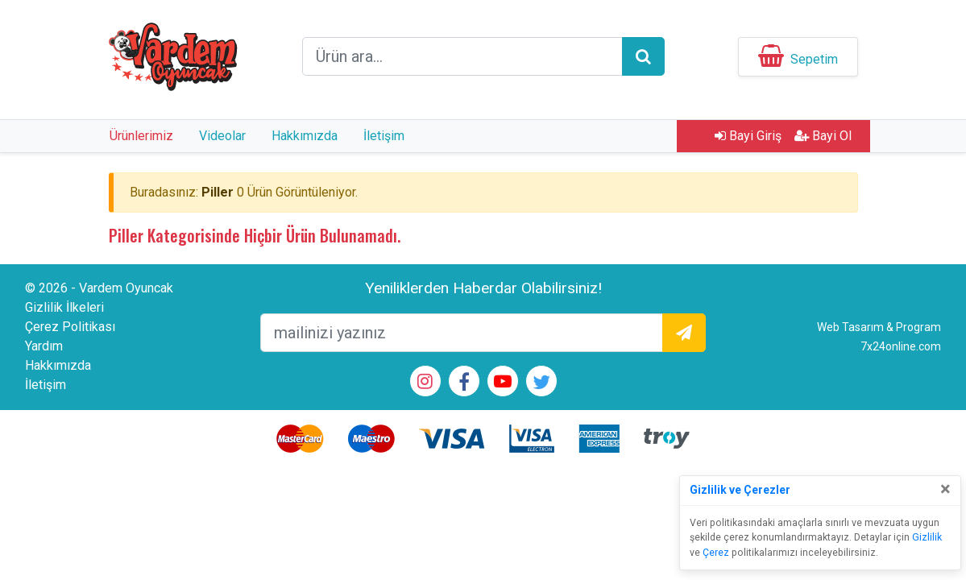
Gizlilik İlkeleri (64, 307)
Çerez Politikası (70, 326)
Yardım (44, 346)
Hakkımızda (305, 135)
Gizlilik (927, 537)
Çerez (716, 552)
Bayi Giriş (748, 135)
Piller (217, 192)
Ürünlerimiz (141, 135)
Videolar (222, 135)
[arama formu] (462, 56)
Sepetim (814, 59)
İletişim (383, 135)
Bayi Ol (823, 135)
